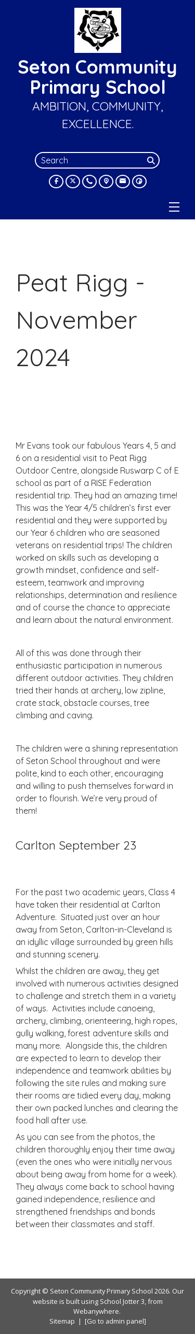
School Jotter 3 (122, 1301)
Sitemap (62, 1321)
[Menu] (174, 206)
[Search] (152, 160)
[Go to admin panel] (115, 1321)
